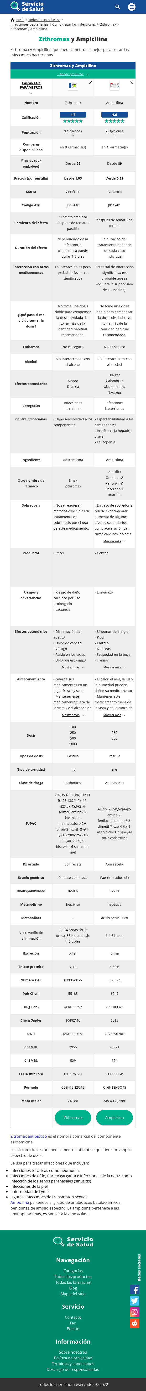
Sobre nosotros (73, 1352)
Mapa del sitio (73, 1293)
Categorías (73, 1270)
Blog (73, 1288)
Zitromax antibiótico (28, 1136)
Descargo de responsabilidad (73, 1369)
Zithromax (73, 1117)
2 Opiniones (115, 131)
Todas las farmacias (73, 1282)
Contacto (73, 1317)
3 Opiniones (73, 131)
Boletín (73, 1328)
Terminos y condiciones (73, 1363)
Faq (73, 1323)
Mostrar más (112, 541)
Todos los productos (73, 1276)
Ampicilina (114, 1117)
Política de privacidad (73, 1358)
